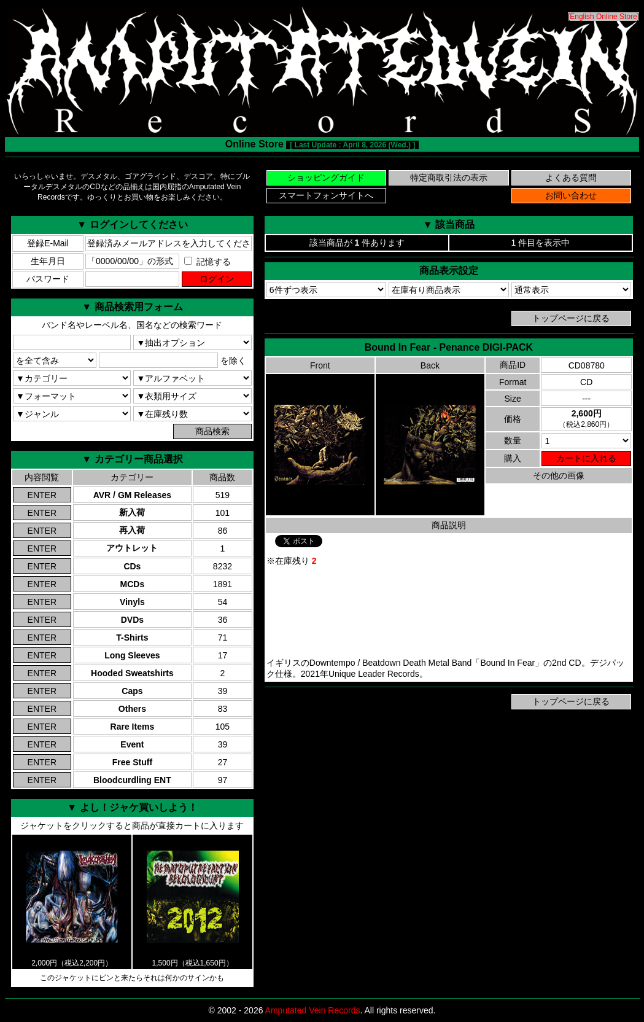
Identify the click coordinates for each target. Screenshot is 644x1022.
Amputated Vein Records (312, 1010)
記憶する (207, 262)
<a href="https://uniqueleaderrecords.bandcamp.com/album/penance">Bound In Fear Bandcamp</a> (448, 612)
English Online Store (603, 16)
